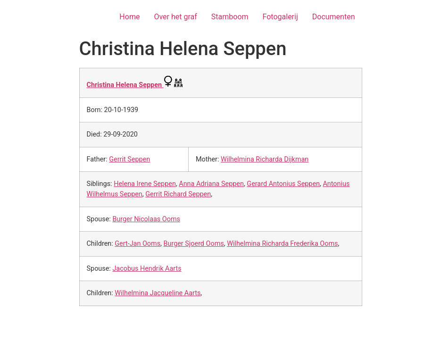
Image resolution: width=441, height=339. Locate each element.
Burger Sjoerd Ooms (194, 244)
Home (129, 16)
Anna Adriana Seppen (211, 184)
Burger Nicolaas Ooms (146, 219)
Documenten (333, 16)
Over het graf (175, 16)
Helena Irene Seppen (145, 184)
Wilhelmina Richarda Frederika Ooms (282, 244)
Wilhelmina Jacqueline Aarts (157, 293)
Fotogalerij (280, 16)
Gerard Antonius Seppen (283, 184)
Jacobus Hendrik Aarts (146, 269)
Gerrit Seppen (129, 159)
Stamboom (230, 16)
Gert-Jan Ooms (137, 244)
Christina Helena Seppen (125, 85)
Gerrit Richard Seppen (178, 194)
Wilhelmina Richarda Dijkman (264, 159)
